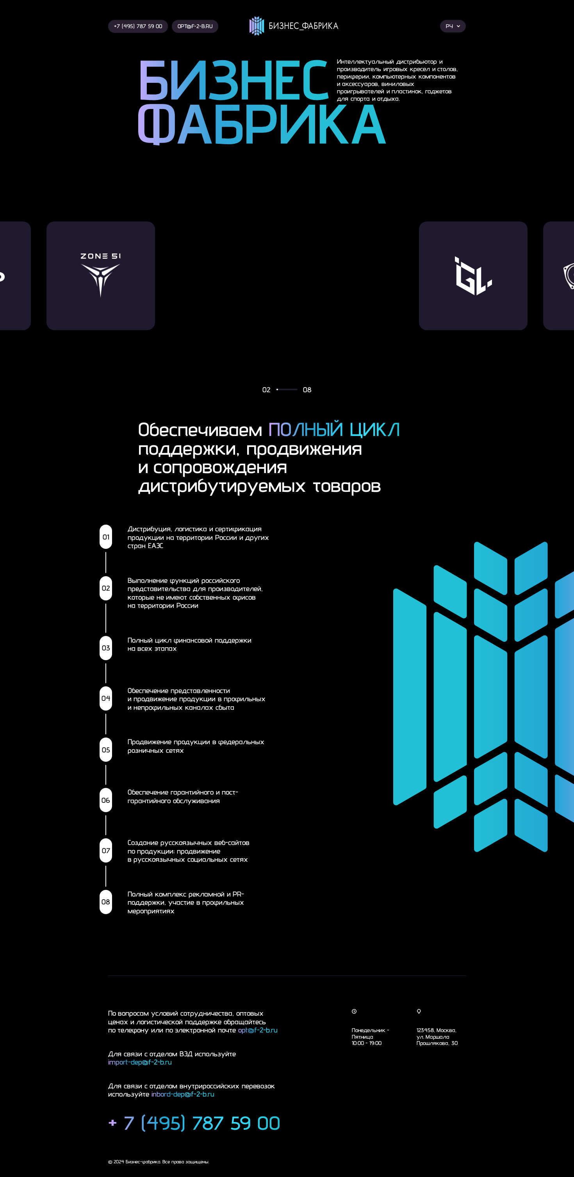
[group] (175, 275)
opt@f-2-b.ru (258, 1030)
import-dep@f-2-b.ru (140, 1062)
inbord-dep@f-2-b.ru (183, 1094)
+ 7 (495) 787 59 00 (194, 1123)
